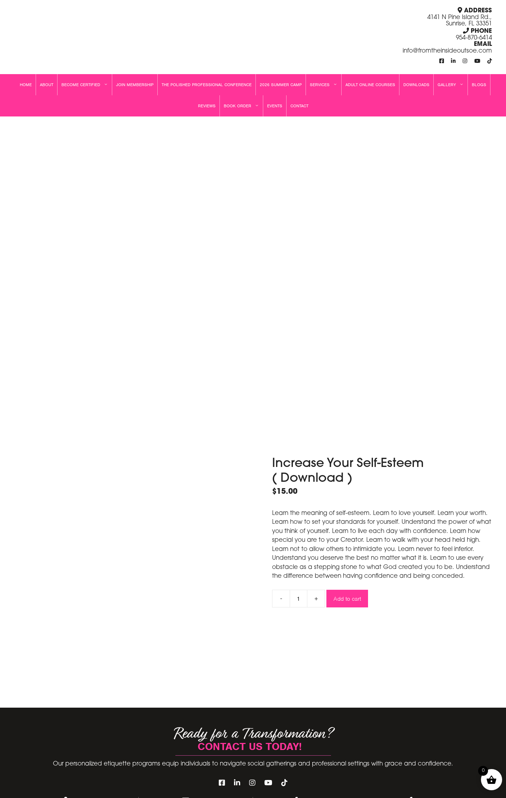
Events (274, 106)
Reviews (207, 106)
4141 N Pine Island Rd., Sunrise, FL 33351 (459, 20)
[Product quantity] (298, 598)
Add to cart (347, 598)
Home (26, 85)
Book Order (243, 105)
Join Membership (134, 85)
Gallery (453, 84)
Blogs (479, 85)
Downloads (416, 85)
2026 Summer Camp (281, 85)
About (46, 85)
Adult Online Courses (370, 85)
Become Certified (86, 84)
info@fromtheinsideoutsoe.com (447, 51)
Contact (299, 106)
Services (325, 84)
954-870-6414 (474, 38)
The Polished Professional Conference (207, 85)
